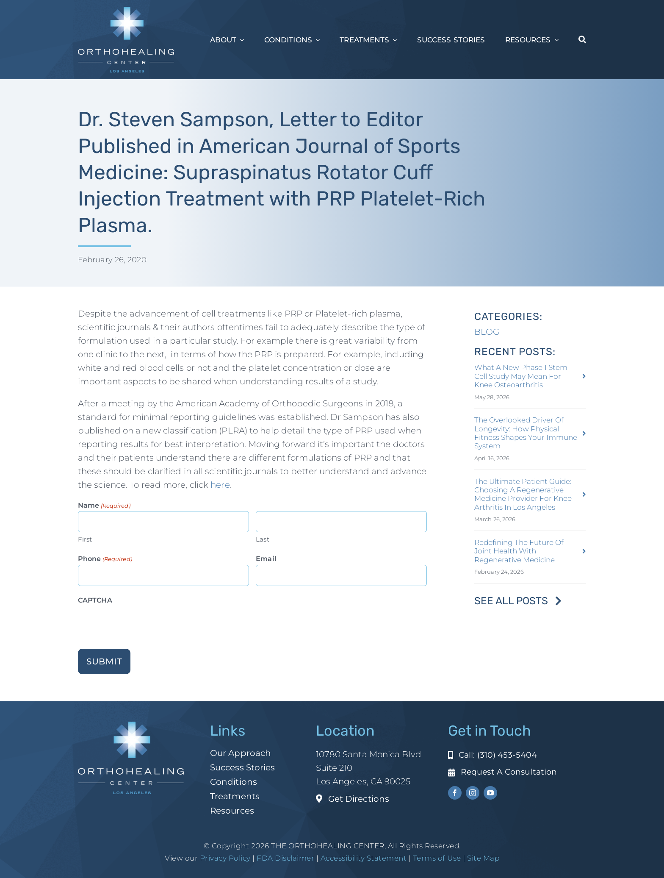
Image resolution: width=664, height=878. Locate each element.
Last (262, 539)
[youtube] (490, 793)
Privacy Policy (225, 858)
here (220, 485)
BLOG (486, 332)
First (85, 539)
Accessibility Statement (364, 858)
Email (266, 559)
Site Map (483, 858)
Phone (105, 559)
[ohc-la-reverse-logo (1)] (126, 11)
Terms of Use (437, 858)
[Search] (582, 39)
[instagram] (472, 793)
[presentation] (142, 622)
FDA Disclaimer (285, 858)
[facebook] (455, 793)
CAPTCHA (95, 600)
